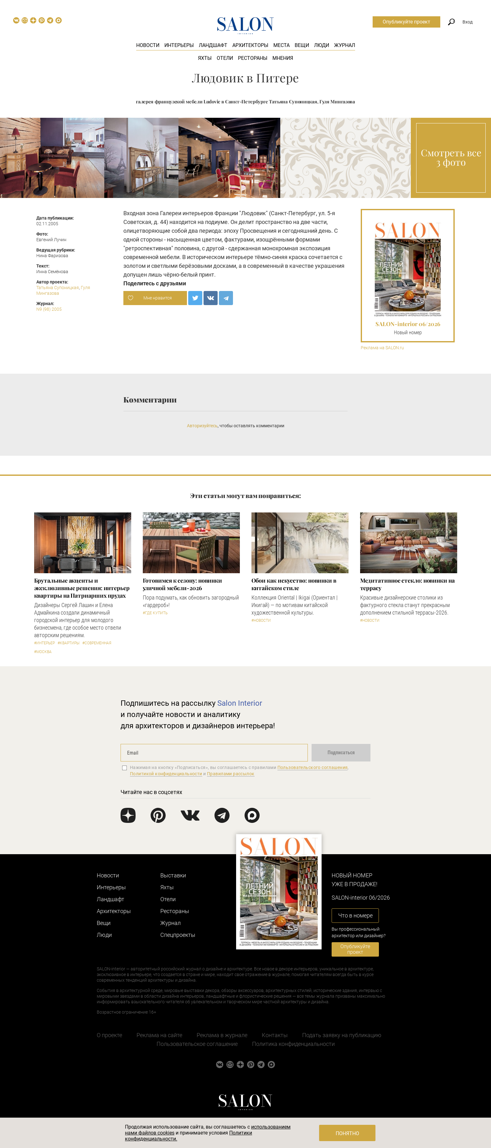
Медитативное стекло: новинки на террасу (407, 584)
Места (281, 45)
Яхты (205, 58)
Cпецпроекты (177, 935)
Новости (147, 45)
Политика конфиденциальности (293, 1044)
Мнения (282, 58)
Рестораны (252, 58)
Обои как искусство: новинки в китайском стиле (293, 584)
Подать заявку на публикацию (341, 1035)
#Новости (261, 620)
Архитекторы (250, 45)
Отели (225, 58)
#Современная (96, 643)
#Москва (43, 652)
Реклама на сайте (159, 1035)
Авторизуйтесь (202, 425)
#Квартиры (69, 643)
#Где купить (155, 613)
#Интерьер (44, 643)
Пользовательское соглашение (197, 1044)
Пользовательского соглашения (312, 767)
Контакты (275, 1035)
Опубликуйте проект (406, 22)
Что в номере (355, 915)
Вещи (302, 45)
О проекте (109, 1035)
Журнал (344, 45)
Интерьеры (179, 45)
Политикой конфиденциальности (166, 773)
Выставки (173, 875)
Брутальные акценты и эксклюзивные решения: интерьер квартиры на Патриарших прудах (82, 588)
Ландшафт (213, 45)
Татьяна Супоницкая (57, 287)
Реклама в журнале (222, 1035)
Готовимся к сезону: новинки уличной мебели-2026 (182, 584)
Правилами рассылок (231, 773)
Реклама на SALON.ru (382, 347)
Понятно (347, 1133)
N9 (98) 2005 (49, 309)
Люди (321, 45)
